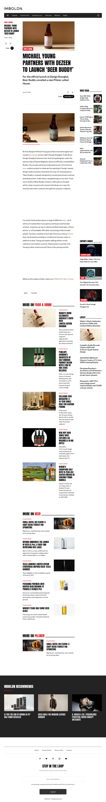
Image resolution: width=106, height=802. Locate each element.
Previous (25, 128)
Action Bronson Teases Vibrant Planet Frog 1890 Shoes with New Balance (86, 131)
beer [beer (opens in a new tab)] (24, 168)
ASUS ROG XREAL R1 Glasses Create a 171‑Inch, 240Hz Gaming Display (91, 360)
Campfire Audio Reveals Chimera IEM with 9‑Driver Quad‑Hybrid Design (90, 348)
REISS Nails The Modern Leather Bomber (51, 715)
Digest (65, 15)
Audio (82, 278)
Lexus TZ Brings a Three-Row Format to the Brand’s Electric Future (86, 121)
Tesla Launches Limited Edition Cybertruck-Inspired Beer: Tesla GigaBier (37, 566)
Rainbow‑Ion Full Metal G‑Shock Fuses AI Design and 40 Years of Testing (86, 142)
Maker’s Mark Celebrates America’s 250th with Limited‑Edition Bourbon (66, 319)
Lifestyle (14, 15)
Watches (57, 15)
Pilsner (34, 293)
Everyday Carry (37, 15)
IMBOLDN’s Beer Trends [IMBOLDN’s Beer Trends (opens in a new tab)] (63, 279)
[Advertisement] (64, 6)
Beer (26, 293)
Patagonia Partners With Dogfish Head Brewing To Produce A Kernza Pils (33, 586)
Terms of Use (59, 750)
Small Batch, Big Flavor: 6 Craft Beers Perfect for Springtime (34, 524)
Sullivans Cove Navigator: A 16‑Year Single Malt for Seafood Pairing (66, 402)
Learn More (12, 48)
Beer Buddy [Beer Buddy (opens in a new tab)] (33, 155)
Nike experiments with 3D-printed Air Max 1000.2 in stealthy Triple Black (86, 153)
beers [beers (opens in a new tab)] (64, 220)
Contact (69, 750)
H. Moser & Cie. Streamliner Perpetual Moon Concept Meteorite (84, 717)
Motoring (48, 15)
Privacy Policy (46, 750)
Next (72, 128)
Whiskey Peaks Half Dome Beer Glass (36, 610)
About (37, 750)
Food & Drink (24, 15)
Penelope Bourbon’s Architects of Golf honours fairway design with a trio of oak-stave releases (65, 361)
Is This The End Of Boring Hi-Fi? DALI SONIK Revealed (17, 715)
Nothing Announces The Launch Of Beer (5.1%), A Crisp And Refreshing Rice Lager (36, 544)
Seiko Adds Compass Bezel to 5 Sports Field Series (86, 109)
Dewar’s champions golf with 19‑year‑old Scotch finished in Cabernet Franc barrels (66, 473)
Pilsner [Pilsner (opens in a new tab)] (70, 234)
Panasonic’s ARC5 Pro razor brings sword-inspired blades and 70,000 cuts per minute (91, 384)
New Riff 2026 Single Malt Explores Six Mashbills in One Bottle (66, 438)
